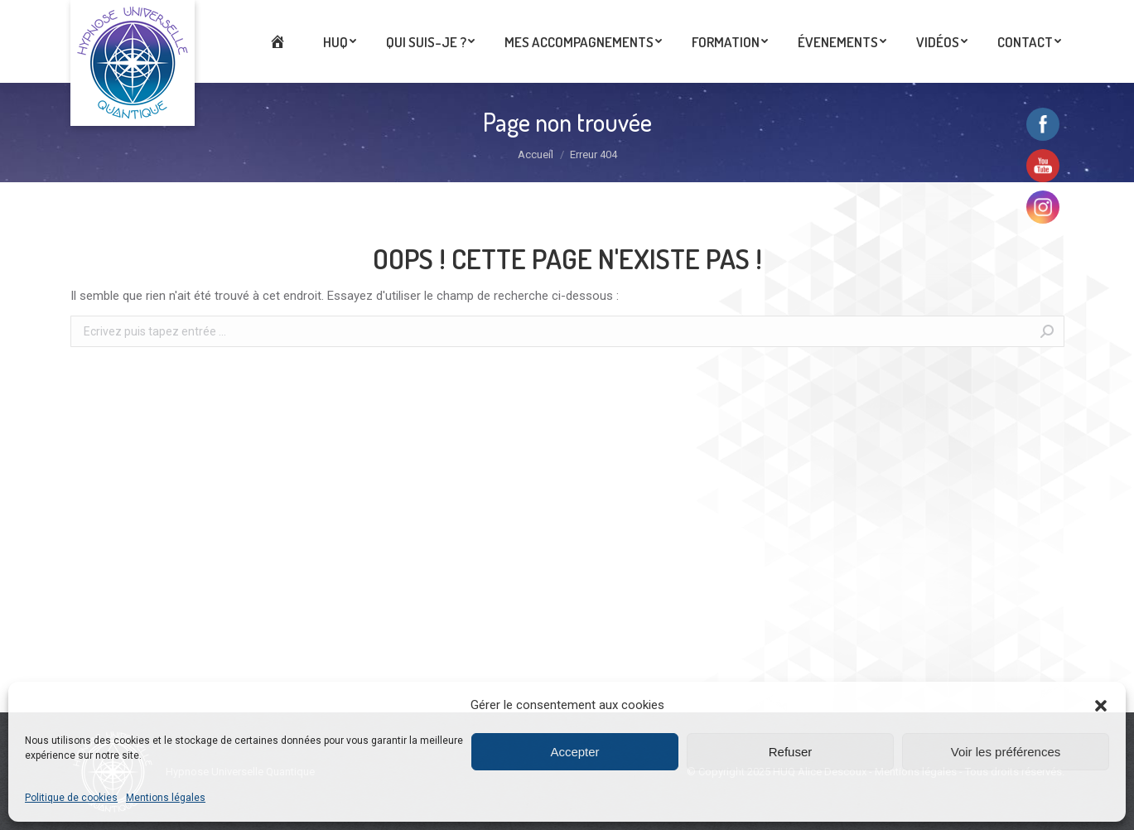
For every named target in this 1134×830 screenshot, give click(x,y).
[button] (1101, 705)
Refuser (791, 752)
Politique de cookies (71, 797)
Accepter (574, 752)
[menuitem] (281, 41)
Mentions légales (165, 797)
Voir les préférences (1006, 752)
